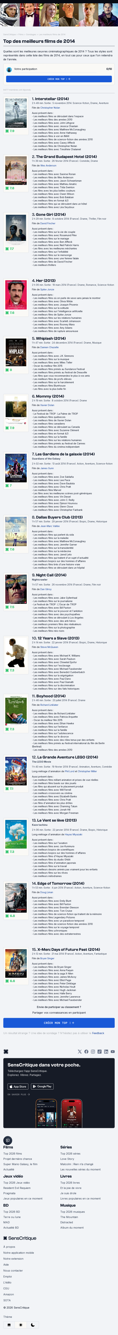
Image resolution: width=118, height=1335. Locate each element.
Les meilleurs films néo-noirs (49, 630)
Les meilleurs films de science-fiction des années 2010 (63, 139)
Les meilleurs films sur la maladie (51, 538)
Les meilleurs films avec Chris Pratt (52, 486)
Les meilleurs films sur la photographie (54, 627)
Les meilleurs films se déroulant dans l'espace (59, 116)
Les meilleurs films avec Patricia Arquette (56, 716)
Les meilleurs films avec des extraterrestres (57, 933)
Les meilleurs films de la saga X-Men (53, 973)
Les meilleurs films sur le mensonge (53, 255)
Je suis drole (68, 1193)
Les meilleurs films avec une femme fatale (56, 258)
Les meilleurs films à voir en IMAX (52, 136)
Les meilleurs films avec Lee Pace (52, 480)
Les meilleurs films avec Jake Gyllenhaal (55, 597)
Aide (6, 1264)
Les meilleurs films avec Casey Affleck (54, 142)
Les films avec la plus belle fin (50, 388)
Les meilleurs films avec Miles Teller (53, 362)
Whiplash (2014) (51, 338)
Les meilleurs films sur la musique (51, 359)
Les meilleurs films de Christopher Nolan (55, 146)
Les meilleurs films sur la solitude (51, 308)
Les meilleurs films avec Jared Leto (53, 554)
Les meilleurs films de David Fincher (53, 261)
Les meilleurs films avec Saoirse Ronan (55, 174)
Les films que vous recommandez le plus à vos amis (62, 375)
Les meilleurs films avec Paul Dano (52, 678)
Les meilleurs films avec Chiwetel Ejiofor (55, 662)
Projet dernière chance (17, 1159)
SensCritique (9, 34)
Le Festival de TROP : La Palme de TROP (56, 413)
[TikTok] (100, 1052)
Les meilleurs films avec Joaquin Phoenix (56, 304)
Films (21, 34)
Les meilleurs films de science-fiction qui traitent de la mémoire (68, 914)
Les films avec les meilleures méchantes (55, 248)
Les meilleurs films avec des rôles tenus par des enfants (64, 739)
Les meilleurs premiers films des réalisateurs (57, 624)
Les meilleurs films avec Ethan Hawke (54, 723)
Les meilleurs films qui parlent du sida (54, 534)
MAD (6, 1222)
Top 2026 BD (11, 1211)
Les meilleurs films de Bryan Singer (52, 967)
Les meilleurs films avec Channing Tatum (55, 806)
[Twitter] (80, 1052)
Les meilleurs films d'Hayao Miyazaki (53, 856)
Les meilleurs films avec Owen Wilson (54, 194)
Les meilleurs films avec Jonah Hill (52, 809)
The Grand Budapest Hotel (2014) (66, 157)
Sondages (31, 34)
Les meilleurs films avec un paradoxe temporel (59, 920)
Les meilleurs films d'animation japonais (55, 862)
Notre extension (13, 1258)
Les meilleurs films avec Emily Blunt (52, 900)
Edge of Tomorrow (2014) (60, 883)
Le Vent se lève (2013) (57, 820)
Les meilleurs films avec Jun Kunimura (54, 846)
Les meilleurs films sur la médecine (52, 551)
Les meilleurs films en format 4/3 (51, 200)
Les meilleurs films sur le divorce (51, 736)
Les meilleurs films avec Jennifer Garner (55, 544)
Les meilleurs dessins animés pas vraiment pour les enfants (66, 869)
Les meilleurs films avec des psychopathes (57, 614)
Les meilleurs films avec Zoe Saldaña (54, 476)
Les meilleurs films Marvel (47, 490)
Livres (66, 1176)
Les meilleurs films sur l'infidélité (51, 251)
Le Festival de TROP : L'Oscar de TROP (55, 604)
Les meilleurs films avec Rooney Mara (54, 324)
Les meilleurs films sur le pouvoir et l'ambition (58, 611)
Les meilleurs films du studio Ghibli (52, 859)
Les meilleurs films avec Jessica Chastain (56, 126)
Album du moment (72, 1227)
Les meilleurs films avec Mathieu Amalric (55, 184)
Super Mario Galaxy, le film (20, 1164)
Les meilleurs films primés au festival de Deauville (60, 372)
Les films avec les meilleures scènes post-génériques (63, 493)
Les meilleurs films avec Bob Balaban (54, 197)
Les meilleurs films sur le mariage (51, 238)
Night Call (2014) (51, 575)
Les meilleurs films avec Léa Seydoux (54, 207)
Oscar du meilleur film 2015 (48, 365)
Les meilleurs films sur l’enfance (51, 726)
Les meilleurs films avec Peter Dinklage (55, 983)
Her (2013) (46, 280)
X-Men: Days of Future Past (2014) (68, 949)
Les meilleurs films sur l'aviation (50, 843)
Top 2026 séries (70, 1153)
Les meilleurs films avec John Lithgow (54, 122)
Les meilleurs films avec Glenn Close (53, 506)
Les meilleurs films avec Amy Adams (53, 327)
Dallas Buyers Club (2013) (59, 517)
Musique (68, 1205)
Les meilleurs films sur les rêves (51, 872)
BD (6, 1205)
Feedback (98, 1033)
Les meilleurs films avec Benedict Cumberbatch (59, 672)
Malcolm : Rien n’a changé (76, 1164)
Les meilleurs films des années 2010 (53, 119)
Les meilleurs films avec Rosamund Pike (55, 235)
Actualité (8, 1169)
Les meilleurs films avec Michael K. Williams (57, 655)
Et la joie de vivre (70, 1188)
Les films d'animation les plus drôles (53, 803)
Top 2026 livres (70, 1182)
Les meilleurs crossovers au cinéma (53, 793)
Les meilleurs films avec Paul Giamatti (54, 682)
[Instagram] (93, 1052)
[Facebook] (86, 1052)
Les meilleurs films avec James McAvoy (55, 976)
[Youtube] (113, 1052)
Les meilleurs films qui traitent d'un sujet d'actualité (61, 557)
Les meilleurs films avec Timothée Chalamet (57, 149)
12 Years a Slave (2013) (58, 638)
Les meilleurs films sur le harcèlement (54, 382)
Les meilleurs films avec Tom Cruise (53, 910)
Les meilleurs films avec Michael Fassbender (58, 668)
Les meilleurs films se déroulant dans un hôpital (59, 567)
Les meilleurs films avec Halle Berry (53, 993)
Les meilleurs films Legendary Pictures (54, 917)
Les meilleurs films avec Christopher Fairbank (58, 509)
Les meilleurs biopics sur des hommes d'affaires (60, 561)
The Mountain (69, 1217)
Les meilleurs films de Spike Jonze (52, 314)
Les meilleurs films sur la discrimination (54, 685)
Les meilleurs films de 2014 (52, 34)
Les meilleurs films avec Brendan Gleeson (56, 907)
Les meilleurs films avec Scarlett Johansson (57, 321)
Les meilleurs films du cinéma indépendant (56, 446)
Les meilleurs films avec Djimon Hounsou (55, 503)
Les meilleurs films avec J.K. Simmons (54, 355)
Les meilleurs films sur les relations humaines (58, 317)
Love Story (67, 1159)
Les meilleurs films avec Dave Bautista (54, 483)
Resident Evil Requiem (16, 1188)
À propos (9, 1246)
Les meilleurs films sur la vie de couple (54, 232)
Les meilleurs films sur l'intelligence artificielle (58, 311)
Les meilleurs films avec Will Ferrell (52, 789)
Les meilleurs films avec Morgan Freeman (56, 813)
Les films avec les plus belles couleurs (54, 190)
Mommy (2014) (50, 396)
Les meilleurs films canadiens (49, 423)
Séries (66, 1147)
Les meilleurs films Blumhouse (50, 385)
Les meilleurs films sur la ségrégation (53, 675)
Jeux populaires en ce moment (22, 1198)
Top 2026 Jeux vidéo (16, 1182)
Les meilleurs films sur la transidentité (54, 547)
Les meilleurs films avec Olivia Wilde (53, 301)
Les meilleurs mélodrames (48, 876)
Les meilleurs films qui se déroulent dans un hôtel (60, 203)
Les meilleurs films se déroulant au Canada (57, 427)
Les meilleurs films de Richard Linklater (54, 713)
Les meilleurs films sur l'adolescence (53, 733)
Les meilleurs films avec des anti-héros (55, 620)
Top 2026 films (12, 1153)
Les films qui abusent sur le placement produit (58, 786)
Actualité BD (11, 1227)
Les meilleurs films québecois (49, 417)
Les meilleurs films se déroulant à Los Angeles (58, 617)
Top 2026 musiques (72, 1211)
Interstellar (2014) (52, 99)
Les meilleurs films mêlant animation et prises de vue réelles (66, 779)
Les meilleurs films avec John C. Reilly (54, 500)
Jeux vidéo (13, 1176)
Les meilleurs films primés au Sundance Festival (59, 369)
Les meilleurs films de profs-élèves (53, 379)
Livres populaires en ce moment (80, 1198)
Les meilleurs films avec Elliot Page (52, 980)
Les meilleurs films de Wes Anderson (53, 177)
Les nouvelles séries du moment (80, 1169)
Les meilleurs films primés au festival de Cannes (59, 443)
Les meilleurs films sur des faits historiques (56, 688)
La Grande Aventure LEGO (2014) (67, 757)
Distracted (66, 1222)
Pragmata (9, 1193)
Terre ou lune (12, 1217)
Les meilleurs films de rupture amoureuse (56, 331)
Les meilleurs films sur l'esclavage (52, 665)
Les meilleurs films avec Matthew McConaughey (60, 129)
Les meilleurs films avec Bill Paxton (52, 607)
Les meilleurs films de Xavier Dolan (52, 420)
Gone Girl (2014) (51, 214)
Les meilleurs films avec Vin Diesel (52, 496)
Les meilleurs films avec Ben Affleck (53, 241)
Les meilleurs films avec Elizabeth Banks (55, 796)
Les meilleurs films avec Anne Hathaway (55, 132)
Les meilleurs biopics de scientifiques (54, 849)
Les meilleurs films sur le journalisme (53, 601)
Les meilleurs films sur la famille (50, 436)
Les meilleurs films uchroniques (50, 930)
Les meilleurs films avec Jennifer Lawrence (57, 996)
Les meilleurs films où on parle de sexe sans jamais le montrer (67, 298)
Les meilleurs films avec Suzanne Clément (56, 430)
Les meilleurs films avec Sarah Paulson (54, 659)
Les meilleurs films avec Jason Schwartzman (58, 180)
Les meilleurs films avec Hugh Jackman (55, 990)
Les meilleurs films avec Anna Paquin (53, 970)
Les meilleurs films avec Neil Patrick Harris (56, 245)
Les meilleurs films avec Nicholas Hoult (54, 986)
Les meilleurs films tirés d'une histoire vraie (57, 564)
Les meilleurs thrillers (45, 265)
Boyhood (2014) (51, 696)
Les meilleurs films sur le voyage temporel (56, 927)
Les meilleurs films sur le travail (50, 866)
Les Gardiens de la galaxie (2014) (65, 454)
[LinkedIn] (106, 1052)
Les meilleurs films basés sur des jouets (55, 783)
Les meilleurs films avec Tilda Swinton (54, 187)
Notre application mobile (18, 1252)
